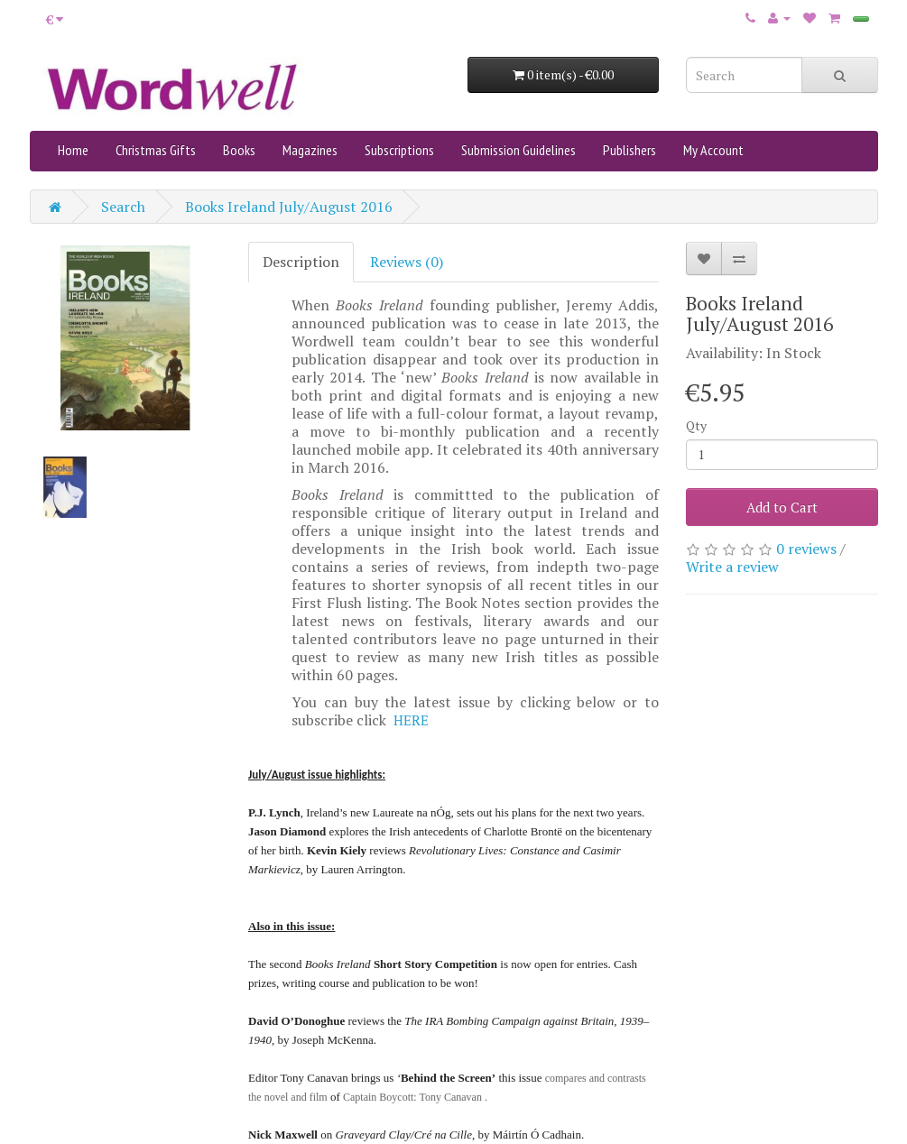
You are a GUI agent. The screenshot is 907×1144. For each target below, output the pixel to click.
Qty (696, 425)
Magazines (310, 150)
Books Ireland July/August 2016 (289, 207)
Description (301, 262)
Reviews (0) (406, 262)
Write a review (732, 567)
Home (73, 150)
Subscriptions (399, 150)
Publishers (629, 150)
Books (239, 150)
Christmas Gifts (156, 150)
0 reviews (806, 548)
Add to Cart (782, 507)
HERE (411, 720)
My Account (713, 150)
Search (123, 207)
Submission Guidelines (518, 150)
